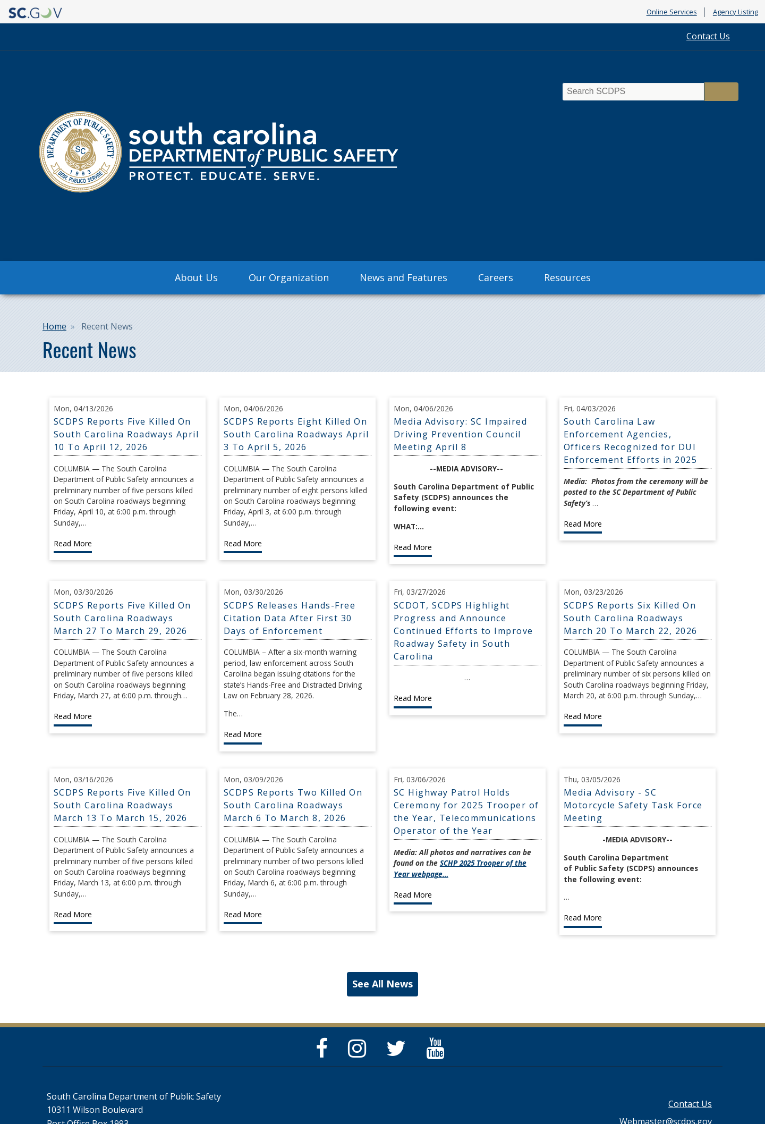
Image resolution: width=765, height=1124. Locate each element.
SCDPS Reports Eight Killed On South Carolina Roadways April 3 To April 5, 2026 (296, 434)
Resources (567, 277)
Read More (73, 543)
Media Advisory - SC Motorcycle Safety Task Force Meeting (633, 805)
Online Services (672, 12)
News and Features (403, 277)
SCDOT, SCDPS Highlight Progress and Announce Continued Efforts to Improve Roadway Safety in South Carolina (463, 630)
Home (54, 326)
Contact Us (708, 36)
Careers (495, 277)
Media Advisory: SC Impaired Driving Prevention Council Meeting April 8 (461, 434)
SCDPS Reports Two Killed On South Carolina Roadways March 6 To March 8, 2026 (293, 805)
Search (721, 91)
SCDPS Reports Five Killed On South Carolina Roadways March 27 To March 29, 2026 (122, 618)
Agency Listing (735, 12)
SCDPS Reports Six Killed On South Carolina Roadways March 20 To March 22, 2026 (631, 618)
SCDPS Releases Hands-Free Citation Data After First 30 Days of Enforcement (290, 618)
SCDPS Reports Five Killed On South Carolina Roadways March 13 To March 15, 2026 (122, 805)
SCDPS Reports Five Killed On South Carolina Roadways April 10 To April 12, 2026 (126, 434)
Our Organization (289, 277)
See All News (382, 983)
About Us (196, 277)
